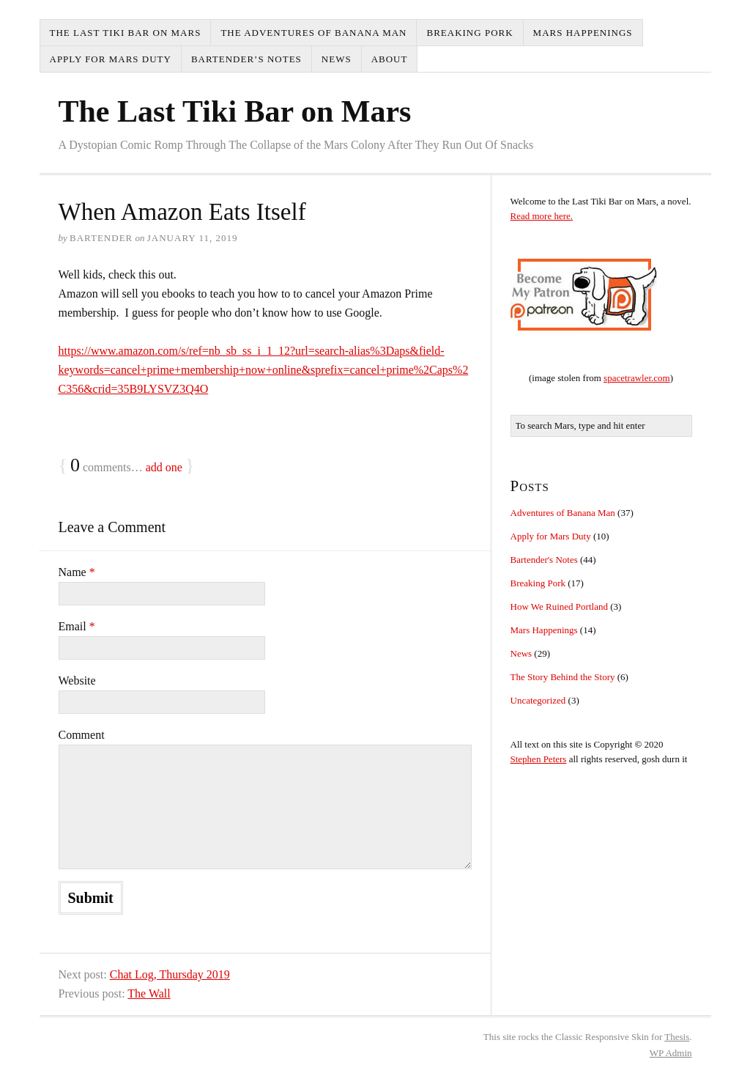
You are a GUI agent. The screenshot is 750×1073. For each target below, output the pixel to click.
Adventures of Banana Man (562, 512)
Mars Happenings (583, 32)
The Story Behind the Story (562, 676)
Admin (671, 1052)
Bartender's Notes (544, 559)
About (389, 59)
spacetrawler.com (637, 377)
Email (77, 626)
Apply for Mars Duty (110, 59)
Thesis (676, 1036)
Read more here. (541, 215)
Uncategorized (538, 700)
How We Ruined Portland (559, 606)
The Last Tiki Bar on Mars (125, 32)
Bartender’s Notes (246, 59)
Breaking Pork (469, 32)
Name (77, 572)
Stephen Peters (538, 758)
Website (77, 680)
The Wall (148, 993)
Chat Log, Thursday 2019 (170, 974)
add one (164, 467)
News (337, 59)
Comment (82, 735)
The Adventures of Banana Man (313, 32)
